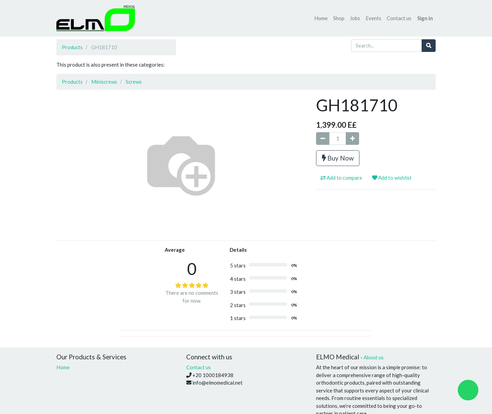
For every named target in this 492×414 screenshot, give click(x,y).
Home (63, 367)
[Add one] (352, 138)
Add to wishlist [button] (392, 178)
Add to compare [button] (341, 178)
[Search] (429, 45)
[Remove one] (322, 138)
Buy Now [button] (338, 158)
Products (72, 47)
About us (374, 357)
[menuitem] (321, 18)
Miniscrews (104, 82)
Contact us (198, 367)
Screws (134, 82)
